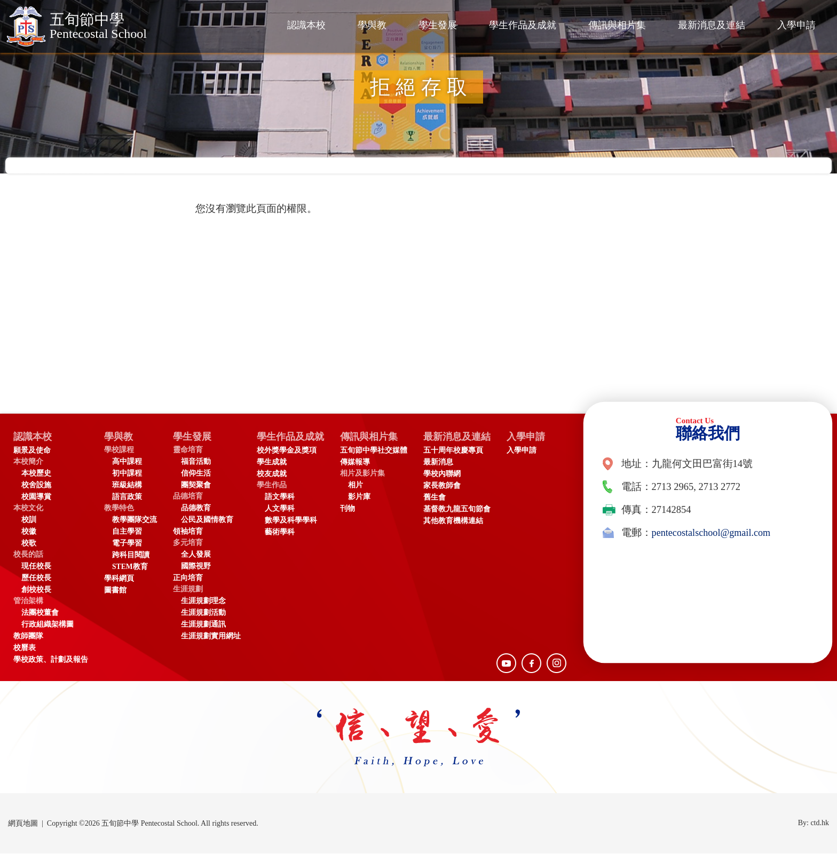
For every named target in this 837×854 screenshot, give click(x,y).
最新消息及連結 (711, 25)
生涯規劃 (188, 590)
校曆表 (24, 648)
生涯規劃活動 (203, 613)
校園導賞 (36, 497)
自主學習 (127, 532)
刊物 (351, 509)
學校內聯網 (445, 474)
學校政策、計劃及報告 (50, 660)
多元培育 (188, 543)
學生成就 (272, 462)
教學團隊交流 (134, 520)
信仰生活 (196, 474)
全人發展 (196, 555)
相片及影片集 (366, 474)
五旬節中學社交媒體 (377, 451)
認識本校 (306, 25)
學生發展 (437, 25)
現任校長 (36, 567)
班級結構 (127, 485)
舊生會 (438, 498)
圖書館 (115, 591)
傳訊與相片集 (617, 25)
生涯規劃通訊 (203, 625)
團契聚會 (196, 485)
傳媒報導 (359, 462)
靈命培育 (188, 450)
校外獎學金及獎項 (287, 451)
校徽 (28, 532)
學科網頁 (119, 579)
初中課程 (127, 474)
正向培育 (188, 578)
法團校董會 (40, 613)
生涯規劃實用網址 (211, 636)
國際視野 (196, 567)
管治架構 (28, 601)
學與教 (372, 25)
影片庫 (363, 497)
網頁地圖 (23, 824)
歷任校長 (36, 578)
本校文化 (28, 508)
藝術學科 (280, 532)
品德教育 (196, 508)
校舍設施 (36, 485)
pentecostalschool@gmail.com (712, 532)
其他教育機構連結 (457, 521)
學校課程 (119, 450)
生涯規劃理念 (203, 601)
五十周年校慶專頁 (457, 451)
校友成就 (272, 474)
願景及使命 (32, 451)
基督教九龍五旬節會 (460, 509)
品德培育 (188, 497)
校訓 (28, 520)
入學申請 (796, 25)
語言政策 (127, 497)
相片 (359, 485)
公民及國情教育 (207, 520)
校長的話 (28, 555)
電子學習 (127, 544)
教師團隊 (28, 636)
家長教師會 (445, 486)
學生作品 (272, 485)
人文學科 (280, 509)
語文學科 (280, 497)
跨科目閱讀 (130, 555)
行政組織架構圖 (47, 625)
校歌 (28, 544)
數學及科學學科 (291, 521)
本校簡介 (28, 462)
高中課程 (127, 462)
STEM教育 (130, 567)
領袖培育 (188, 532)
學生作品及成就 (522, 25)
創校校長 (36, 590)
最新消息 (442, 462)
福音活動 (196, 462)
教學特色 (119, 508)
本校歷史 (36, 474)
